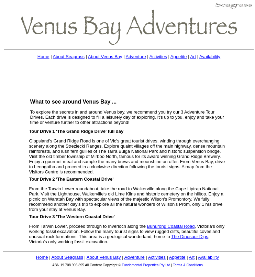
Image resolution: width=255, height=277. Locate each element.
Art (193, 56)
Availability (209, 56)
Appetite (178, 56)
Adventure (135, 56)
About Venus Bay (105, 56)
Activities (158, 56)
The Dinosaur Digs (189, 236)
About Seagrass (69, 56)
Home (43, 56)
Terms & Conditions (188, 265)
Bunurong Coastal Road (171, 226)
